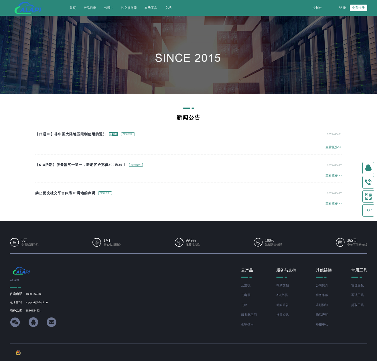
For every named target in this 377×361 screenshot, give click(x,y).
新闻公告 (282, 305)
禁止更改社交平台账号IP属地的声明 (65, 193)
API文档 (282, 295)
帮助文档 (282, 285)
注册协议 (322, 305)
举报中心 (322, 324)
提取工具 (357, 305)
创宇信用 (247, 324)
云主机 (245, 285)
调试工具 (357, 295)
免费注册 (358, 7)
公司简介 (322, 285)
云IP (244, 305)
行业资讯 (282, 314)
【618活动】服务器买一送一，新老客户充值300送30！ (80, 165)
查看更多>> (333, 147)
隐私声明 (322, 314)
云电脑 (245, 295)
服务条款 (322, 295)
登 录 (342, 7)
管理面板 (357, 285)
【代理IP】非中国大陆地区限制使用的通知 (70, 134)
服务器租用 (249, 314)
